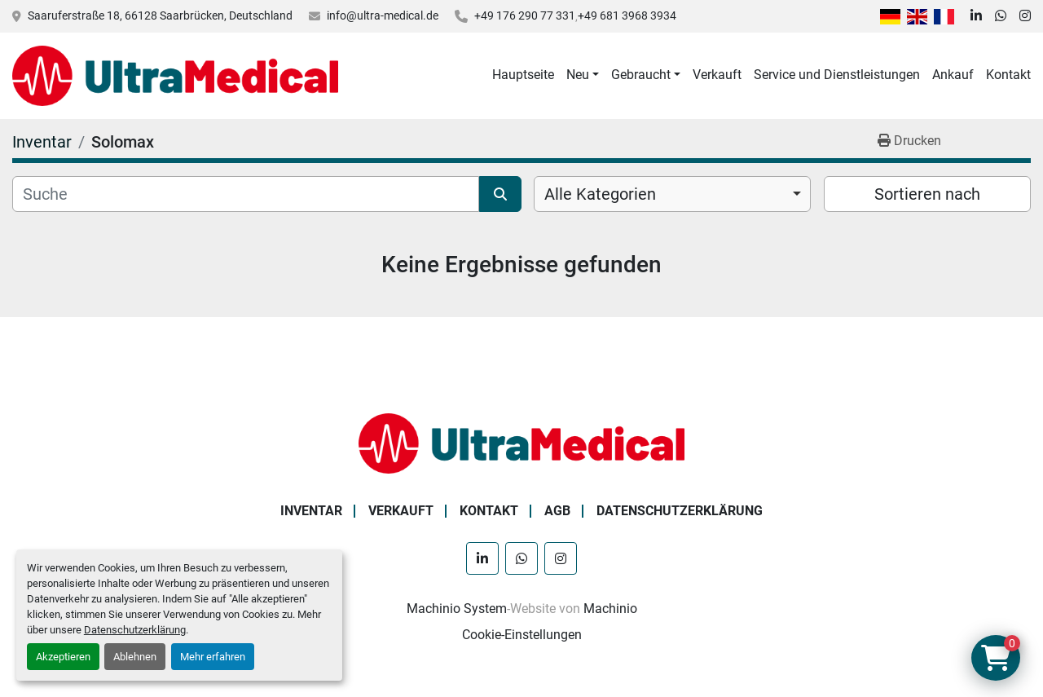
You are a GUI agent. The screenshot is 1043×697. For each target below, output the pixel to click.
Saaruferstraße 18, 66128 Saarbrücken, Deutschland (160, 15)
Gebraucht (641, 74)
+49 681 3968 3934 (627, 15)
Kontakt (1008, 74)
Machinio (610, 608)
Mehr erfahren (212, 657)
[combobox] (672, 194)
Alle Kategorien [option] (600, 194)
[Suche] (245, 194)
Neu (577, 74)
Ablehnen (134, 657)
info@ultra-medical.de (382, 15)
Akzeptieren (63, 657)
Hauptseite (523, 74)
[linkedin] (976, 16)
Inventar (311, 510)
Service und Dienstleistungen (837, 74)
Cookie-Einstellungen (522, 634)
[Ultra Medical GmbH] (521, 442)
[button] (582, 75)
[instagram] (1025, 16)
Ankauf (953, 74)
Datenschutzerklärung (135, 630)
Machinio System (457, 608)
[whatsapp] (1000, 16)
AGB (557, 510)
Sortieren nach (927, 194)
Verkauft (717, 74)
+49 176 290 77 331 (524, 15)
